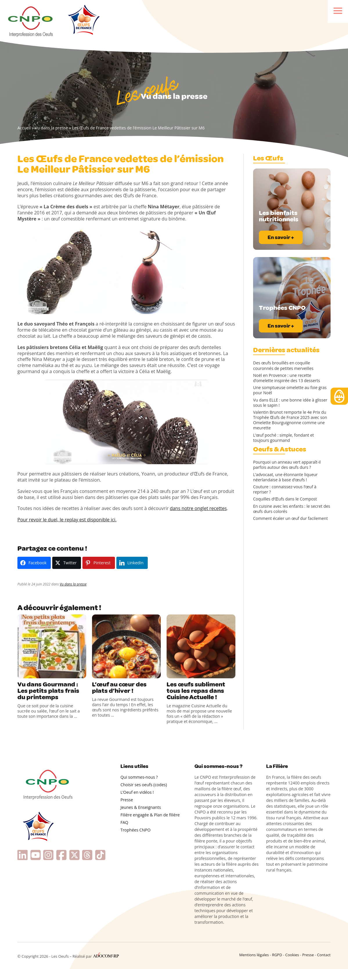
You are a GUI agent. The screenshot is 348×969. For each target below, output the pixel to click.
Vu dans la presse (51, 128)
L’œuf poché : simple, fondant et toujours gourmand (283, 438)
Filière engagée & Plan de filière (150, 815)
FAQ (124, 822)
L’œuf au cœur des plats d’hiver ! (119, 687)
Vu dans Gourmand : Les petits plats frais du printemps (48, 690)
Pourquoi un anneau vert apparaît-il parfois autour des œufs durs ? (287, 465)
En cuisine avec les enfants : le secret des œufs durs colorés (291, 509)
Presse (126, 799)
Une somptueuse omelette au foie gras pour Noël (290, 390)
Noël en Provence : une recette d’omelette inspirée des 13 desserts (286, 378)
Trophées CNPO (135, 830)
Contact (324, 954)
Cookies (292, 954)
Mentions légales (254, 954)
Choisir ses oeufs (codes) (143, 784)
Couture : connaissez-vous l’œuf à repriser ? (284, 489)
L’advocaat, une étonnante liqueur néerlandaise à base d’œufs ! (285, 477)
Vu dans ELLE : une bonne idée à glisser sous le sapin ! (290, 402)
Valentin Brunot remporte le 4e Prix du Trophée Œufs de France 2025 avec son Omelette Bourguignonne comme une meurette (290, 420)
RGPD (277, 954)
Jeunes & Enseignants (140, 807)
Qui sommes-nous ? (139, 777)
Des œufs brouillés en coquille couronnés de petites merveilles (283, 365)
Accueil (24, 128)
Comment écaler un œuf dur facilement (290, 518)
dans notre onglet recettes (198, 508)
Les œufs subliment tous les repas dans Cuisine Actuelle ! (196, 690)
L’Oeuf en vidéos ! (137, 792)
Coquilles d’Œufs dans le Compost (285, 499)
